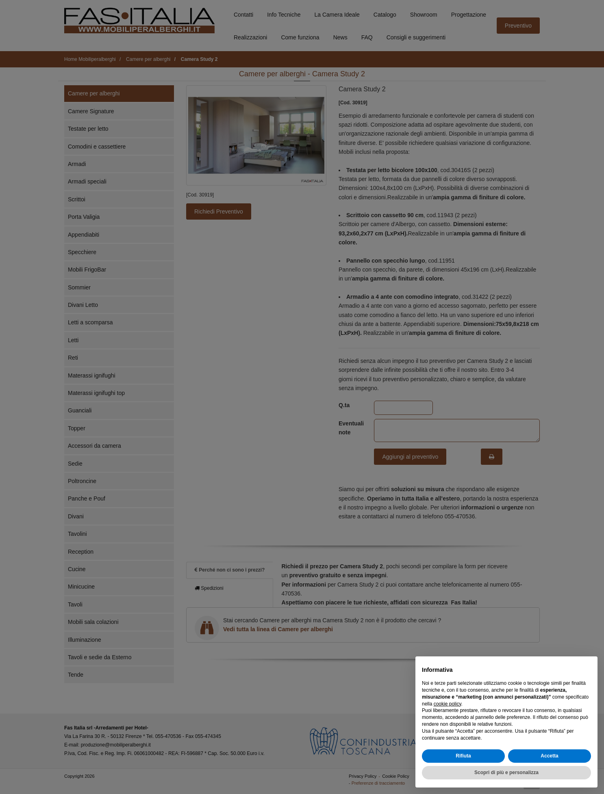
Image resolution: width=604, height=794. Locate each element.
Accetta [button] (549, 756)
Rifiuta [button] (463, 756)
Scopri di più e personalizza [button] (506, 772)
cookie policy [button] (447, 704)
